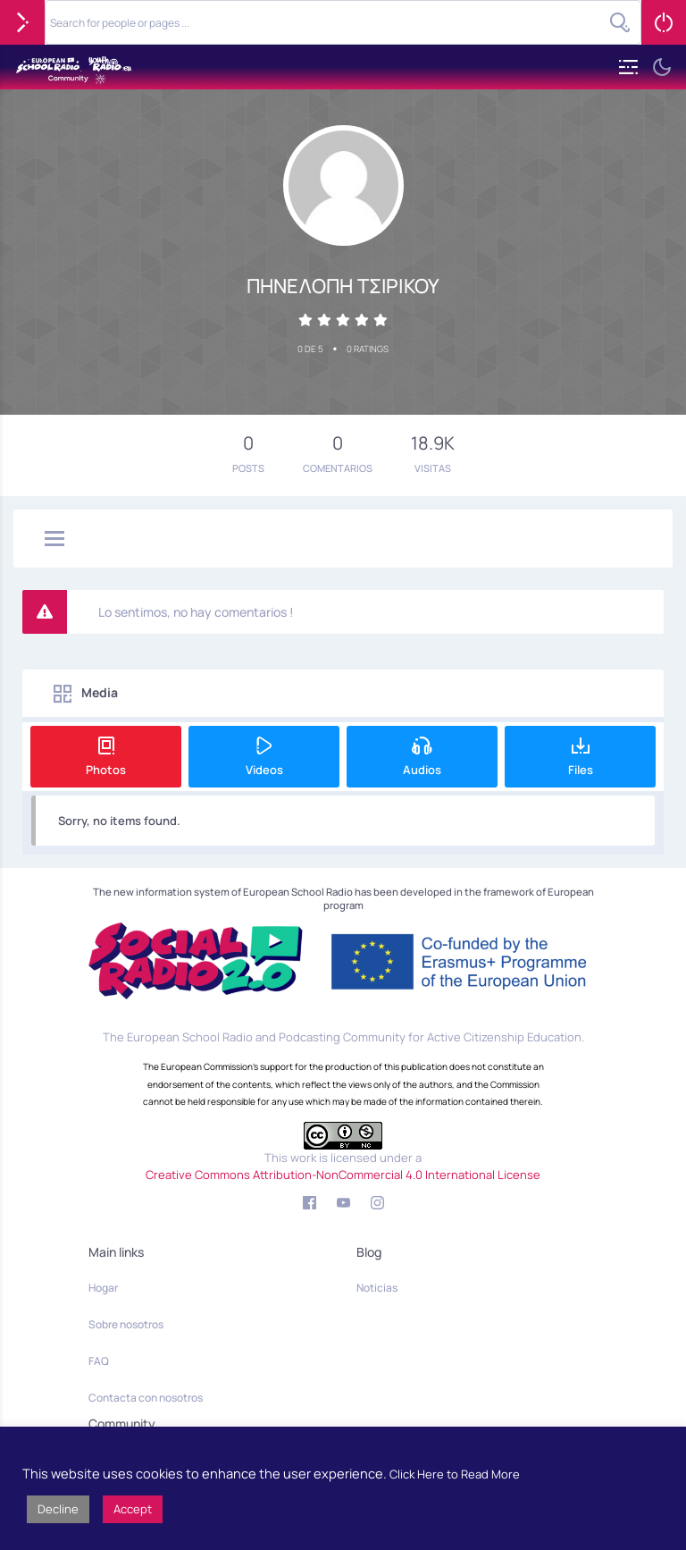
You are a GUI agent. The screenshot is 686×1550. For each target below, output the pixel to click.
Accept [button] (132, 1509)
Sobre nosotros (125, 1324)
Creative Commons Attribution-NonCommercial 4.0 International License (343, 1175)
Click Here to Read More (454, 1474)
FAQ (98, 1361)
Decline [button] (58, 1509)
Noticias (376, 1287)
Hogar (103, 1287)
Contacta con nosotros (145, 1397)
